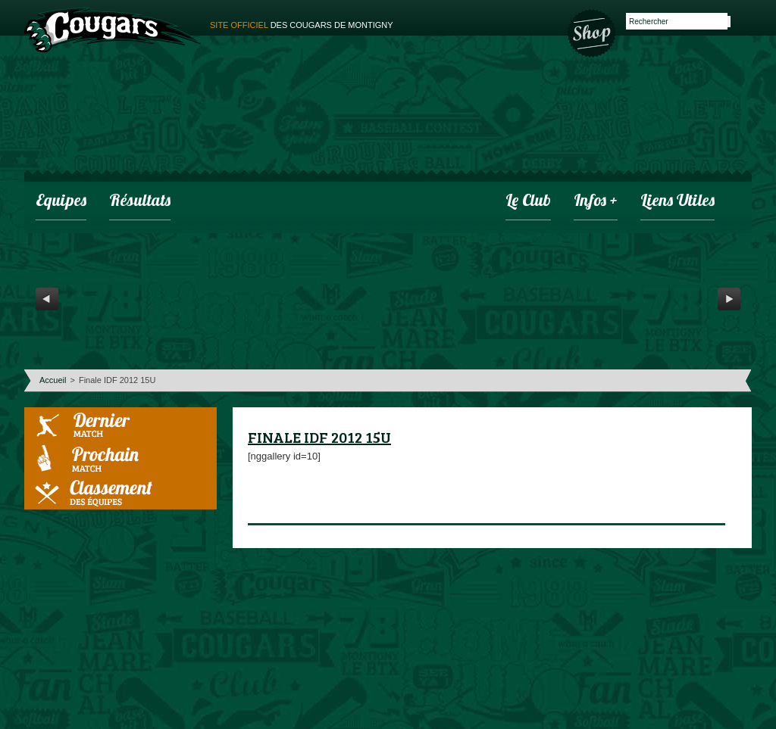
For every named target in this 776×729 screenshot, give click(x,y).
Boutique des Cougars (592, 31)
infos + (596, 201)
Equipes (61, 201)
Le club (528, 201)
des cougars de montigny (301, 25)
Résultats (140, 201)
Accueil (52, 380)
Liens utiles (677, 201)
